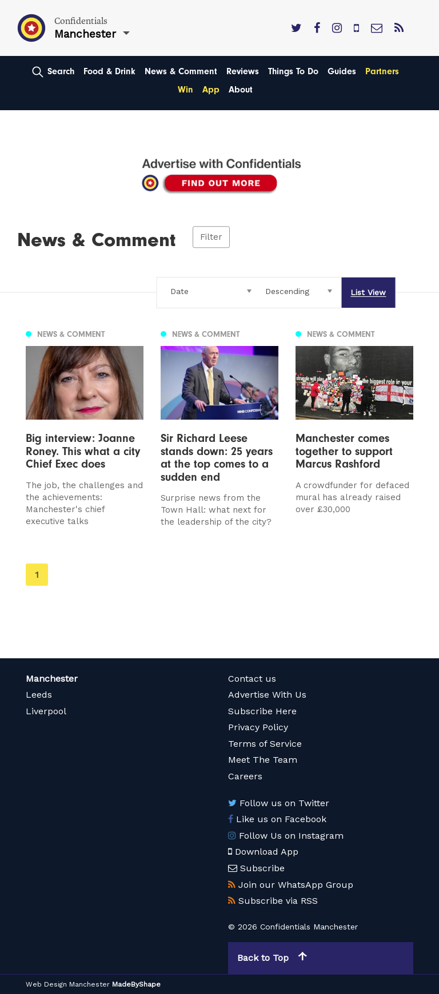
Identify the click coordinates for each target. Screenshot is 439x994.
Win (185, 89)
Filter (211, 237)
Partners (382, 71)
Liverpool (46, 711)
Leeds (39, 694)
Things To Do (293, 71)
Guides (342, 71)
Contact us (252, 678)
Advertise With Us (267, 694)
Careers (245, 776)
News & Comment (181, 71)
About (241, 89)
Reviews (242, 71)
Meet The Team (262, 759)
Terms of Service (265, 743)
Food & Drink (109, 71)
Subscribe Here (262, 711)
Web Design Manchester (68, 984)
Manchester (52, 678)
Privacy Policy (258, 727)
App (211, 89)
